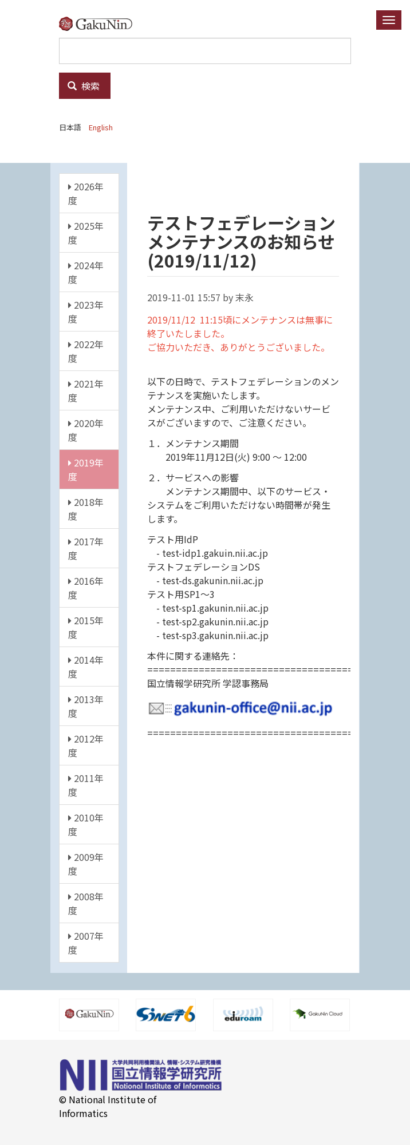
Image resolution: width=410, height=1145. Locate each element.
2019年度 (86, 469)
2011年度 (86, 785)
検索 (84, 86)
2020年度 (86, 430)
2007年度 (86, 942)
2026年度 (86, 193)
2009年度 (86, 863)
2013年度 (86, 706)
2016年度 (86, 587)
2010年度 (86, 824)
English (101, 127)
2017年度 (86, 548)
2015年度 (86, 627)
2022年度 (86, 351)
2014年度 (86, 666)
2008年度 (86, 903)
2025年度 (86, 232)
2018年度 (86, 508)
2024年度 (86, 272)
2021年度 (86, 390)
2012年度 (86, 745)
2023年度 (86, 311)
